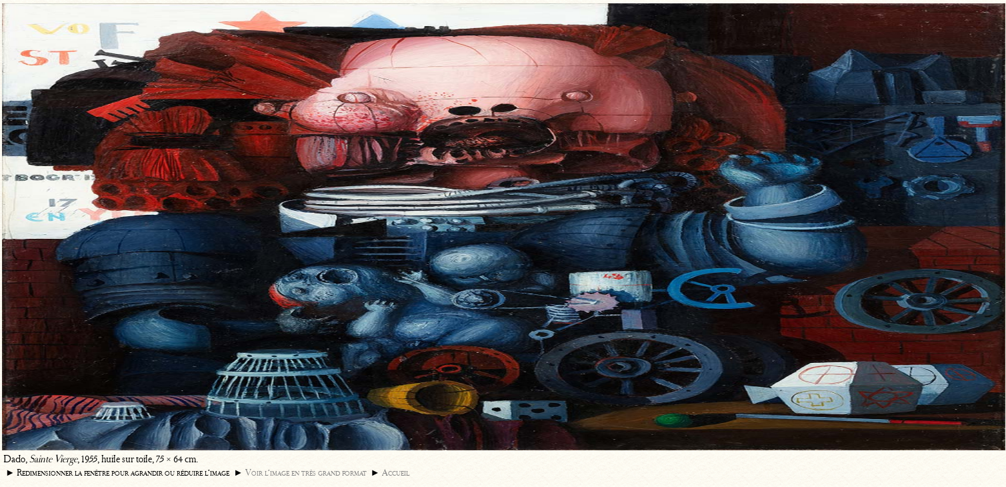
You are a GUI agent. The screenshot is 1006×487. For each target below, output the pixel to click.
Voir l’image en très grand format (306, 472)
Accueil (395, 472)
